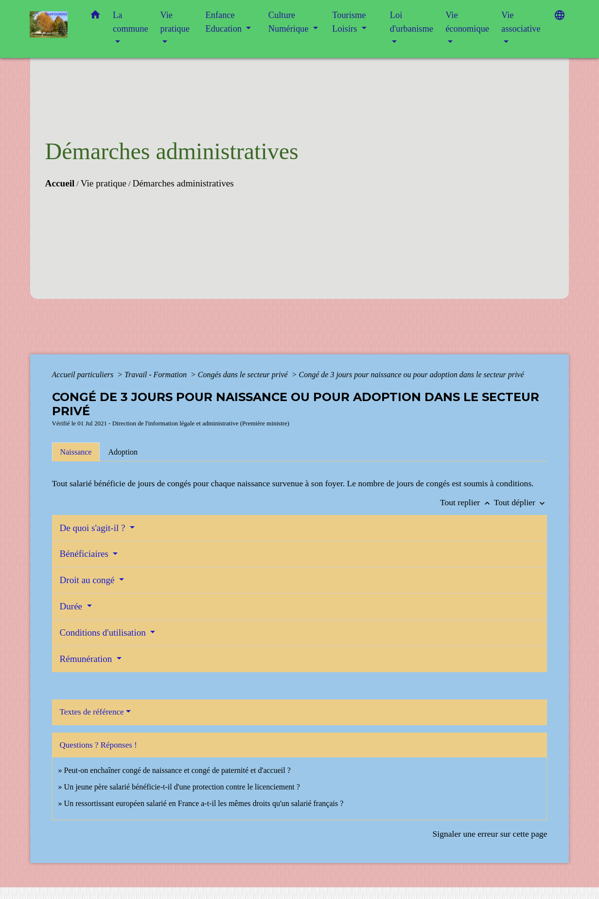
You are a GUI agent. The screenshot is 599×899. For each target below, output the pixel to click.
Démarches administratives (182, 183)
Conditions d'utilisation (104, 632)
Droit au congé (88, 580)
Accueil (60, 183)
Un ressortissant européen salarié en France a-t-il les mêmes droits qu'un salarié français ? (204, 803)
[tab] (76, 451)
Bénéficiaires (85, 554)
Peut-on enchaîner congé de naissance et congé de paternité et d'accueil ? (177, 770)
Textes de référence (92, 711)
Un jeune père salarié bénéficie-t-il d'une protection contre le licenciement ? (182, 787)
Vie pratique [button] (175, 22)
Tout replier (467, 502)
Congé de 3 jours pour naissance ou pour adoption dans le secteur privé (411, 374)
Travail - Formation (156, 374)
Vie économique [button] (467, 22)
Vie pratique (103, 183)
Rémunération (87, 659)
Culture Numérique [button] (289, 22)
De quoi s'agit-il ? (94, 528)
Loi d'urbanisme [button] (411, 22)
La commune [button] (130, 22)
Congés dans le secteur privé (244, 374)
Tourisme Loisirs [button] (349, 22)
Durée (72, 606)
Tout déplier (520, 502)
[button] (95, 17)
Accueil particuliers (84, 374)
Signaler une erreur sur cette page (489, 834)
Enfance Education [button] (225, 22)
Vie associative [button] (521, 22)
